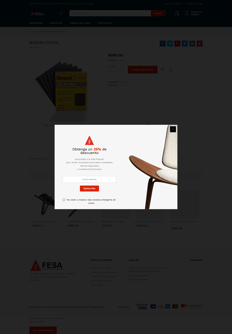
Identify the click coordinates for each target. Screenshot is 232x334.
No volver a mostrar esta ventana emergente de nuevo (91, 201)
